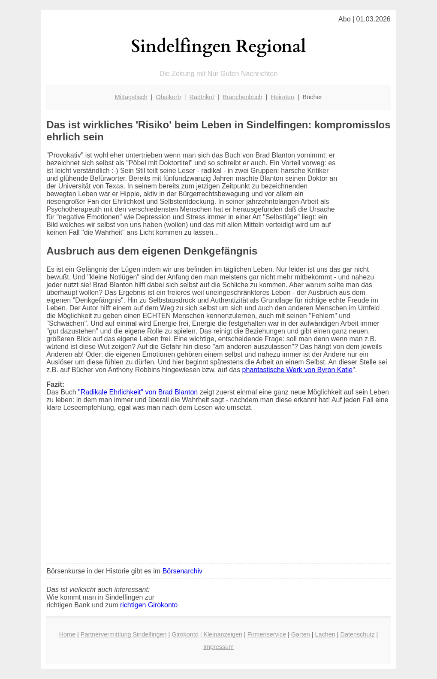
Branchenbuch (242, 97)
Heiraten (282, 97)
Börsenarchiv (182, 571)
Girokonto (185, 634)
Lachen (325, 634)
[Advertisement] (218, 493)
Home (67, 634)
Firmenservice (266, 634)
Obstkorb (168, 97)
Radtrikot (202, 97)
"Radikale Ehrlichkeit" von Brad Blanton (139, 392)
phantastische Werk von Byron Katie (297, 369)
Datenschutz (358, 634)
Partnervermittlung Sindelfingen (124, 634)
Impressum (218, 646)
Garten (300, 634)
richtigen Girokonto (149, 605)
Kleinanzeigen (223, 634)
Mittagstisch (131, 97)
